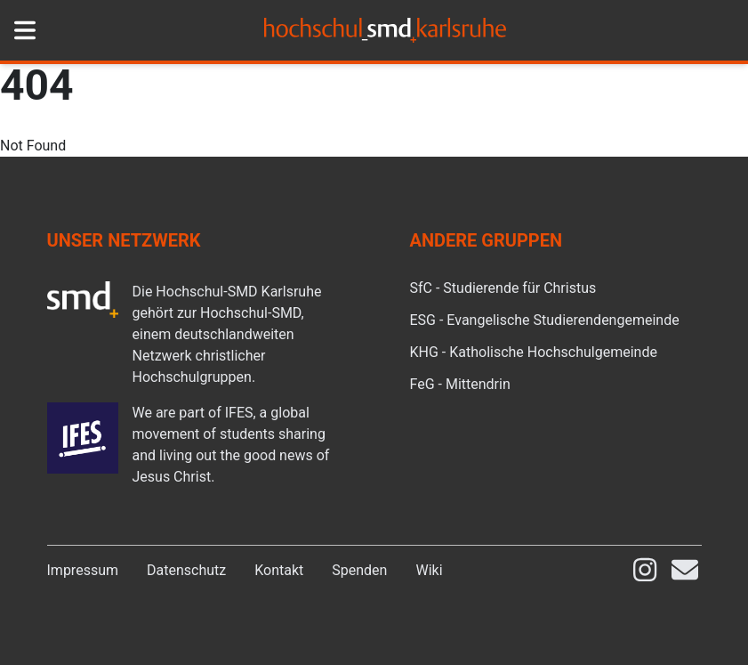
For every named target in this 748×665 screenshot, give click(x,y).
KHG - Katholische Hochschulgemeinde (533, 352)
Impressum (83, 570)
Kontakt (278, 570)
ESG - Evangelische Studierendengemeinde (545, 320)
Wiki (428, 570)
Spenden (359, 570)
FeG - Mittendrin (460, 384)
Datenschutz (186, 570)
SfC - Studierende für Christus (503, 288)
